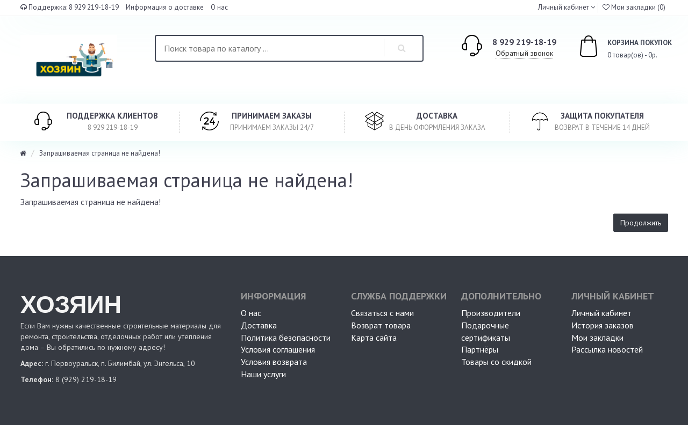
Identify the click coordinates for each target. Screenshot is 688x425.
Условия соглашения (278, 349)
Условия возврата (274, 361)
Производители (490, 312)
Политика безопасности (286, 337)
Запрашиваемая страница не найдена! (99, 153)
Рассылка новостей (607, 349)
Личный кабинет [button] (562, 7)
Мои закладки (597, 337)
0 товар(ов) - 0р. (613, 47)
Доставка (259, 325)
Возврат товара (381, 325)
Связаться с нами (382, 312)
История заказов (602, 325)
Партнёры (479, 349)
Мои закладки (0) (634, 7)
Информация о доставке (165, 7)
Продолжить (640, 223)
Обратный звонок (524, 53)
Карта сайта (374, 337)
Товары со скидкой (496, 361)
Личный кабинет (601, 312)
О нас (219, 7)
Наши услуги (263, 374)
